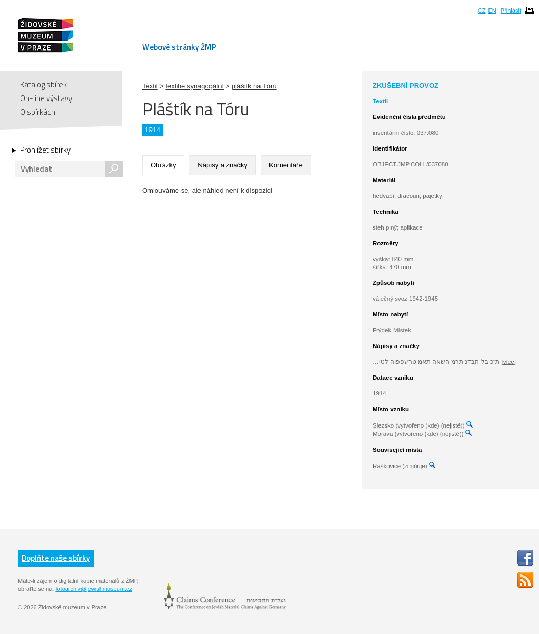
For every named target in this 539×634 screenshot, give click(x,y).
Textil (150, 86)
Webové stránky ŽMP (179, 47)
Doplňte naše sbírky (56, 558)
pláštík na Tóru (254, 86)
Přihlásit (511, 10)
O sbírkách (37, 112)
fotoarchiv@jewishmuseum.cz (93, 589)
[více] (508, 362)
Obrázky (163, 165)
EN (492, 10)
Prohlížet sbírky (45, 150)
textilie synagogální (194, 86)
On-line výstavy (46, 98)
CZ (482, 10)
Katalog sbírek (43, 84)
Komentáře (286, 165)
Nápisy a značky (222, 165)
